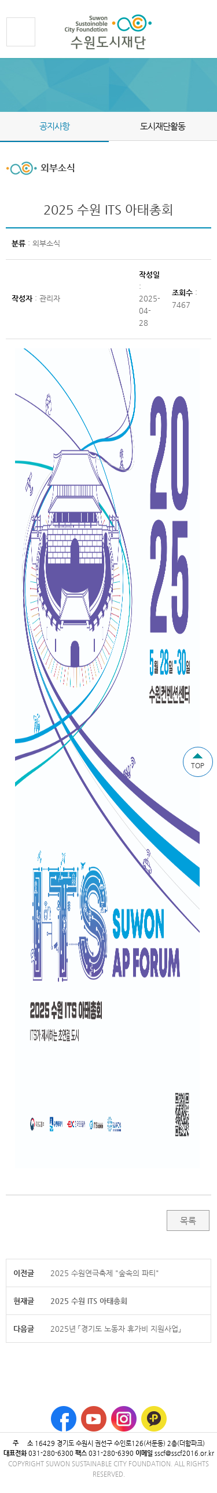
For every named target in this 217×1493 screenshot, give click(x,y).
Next (210, 126)
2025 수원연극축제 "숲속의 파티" (104, 1273)
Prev (7, 126)
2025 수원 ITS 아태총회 (88, 1300)
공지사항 (54, 126)
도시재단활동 (162, 126)
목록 (188, 1221)
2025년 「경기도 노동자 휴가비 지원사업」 (115, 1328)
